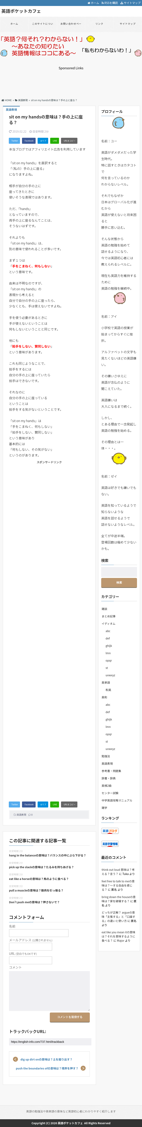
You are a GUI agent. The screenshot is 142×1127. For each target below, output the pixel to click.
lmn (108, 653)
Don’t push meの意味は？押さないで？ (34, 902)
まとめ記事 (109, 616)
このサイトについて (42, 26)
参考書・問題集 (111, 771)
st (107, 668)
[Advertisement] (71, 80)
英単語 (106, 682)
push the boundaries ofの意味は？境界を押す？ (47, 1068)
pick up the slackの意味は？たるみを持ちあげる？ (41, 867)
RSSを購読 (110, 3)
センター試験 (110, 793)
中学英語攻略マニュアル (117, 800)
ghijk (109, 646)
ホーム (93, 3)
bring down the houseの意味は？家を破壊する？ (119, 899)
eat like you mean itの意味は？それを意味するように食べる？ (118, 936)
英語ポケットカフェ (21, 11)
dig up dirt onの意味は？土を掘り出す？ (46, 1059)
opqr (109, 660)
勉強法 (106, 756)
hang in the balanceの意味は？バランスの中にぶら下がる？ (47, 855)
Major (120, 940)
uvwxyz (110, 675)
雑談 (104, 609)
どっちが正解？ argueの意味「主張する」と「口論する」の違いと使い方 (118, 916)
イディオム (108, 624)
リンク (99, 23)
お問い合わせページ (71, 26)
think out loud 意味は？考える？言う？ (118, 872)
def (108, 638)
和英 (108, 690)
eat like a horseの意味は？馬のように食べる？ (39, 879)
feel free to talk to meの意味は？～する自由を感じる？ (118, 885)
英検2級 (107, 786)
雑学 (104, 808)
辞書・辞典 (109, 778)
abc (108, 631)
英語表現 (21, 814)
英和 (104, 697)
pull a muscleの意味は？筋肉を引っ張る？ (36, 890)
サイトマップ (130, 3)
